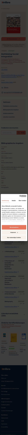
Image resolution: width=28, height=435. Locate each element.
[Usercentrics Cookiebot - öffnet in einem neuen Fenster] (19, 196)
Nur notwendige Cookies (14, 237)
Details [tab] (14, 200)
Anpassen (14, 232)
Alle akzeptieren (14, 227)
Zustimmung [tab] (5, 200)
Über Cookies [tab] (22, 200)
